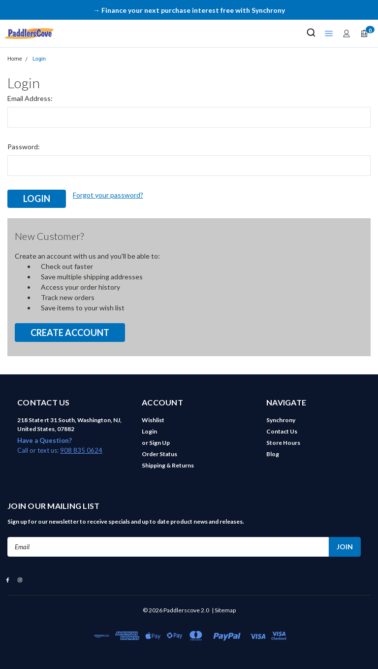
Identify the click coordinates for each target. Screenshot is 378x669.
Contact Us (281, 431)
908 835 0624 (81, 450)
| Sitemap (224, 610)
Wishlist (153, 420)
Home (14, 59)
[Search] (311, 33)
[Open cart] (364, 33)
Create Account (70, 332)
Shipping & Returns (168, 465)
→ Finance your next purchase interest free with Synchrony (189, 10)
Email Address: (30, 98)
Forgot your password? (108, 195)
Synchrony (280, 420)
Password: (23, 146)
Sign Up (159, 442)
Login (39, 59)
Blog (272, 454)
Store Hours (283, 442)
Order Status (159, 454)
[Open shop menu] (329, 33)
